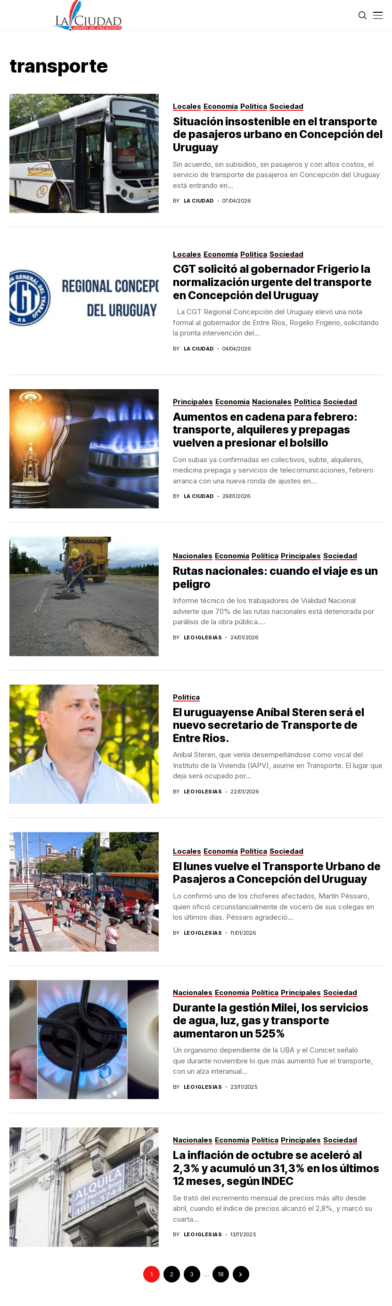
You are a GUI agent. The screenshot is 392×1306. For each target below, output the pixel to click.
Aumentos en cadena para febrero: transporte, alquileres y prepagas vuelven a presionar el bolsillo (265, 429)
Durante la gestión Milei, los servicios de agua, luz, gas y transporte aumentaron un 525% (270, 1020)
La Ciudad (199, 201)
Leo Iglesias (203, 638)
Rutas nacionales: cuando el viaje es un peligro (275, 577)
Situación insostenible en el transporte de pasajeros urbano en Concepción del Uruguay (278, 134)
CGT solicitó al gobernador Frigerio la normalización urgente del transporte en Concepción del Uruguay (272, 282)
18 (220, 1274)
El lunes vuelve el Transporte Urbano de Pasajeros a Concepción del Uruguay (277, 873)
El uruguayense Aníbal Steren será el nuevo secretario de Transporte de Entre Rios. (268, 725)
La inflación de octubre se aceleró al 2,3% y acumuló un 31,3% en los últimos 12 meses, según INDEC (276, 1168)
